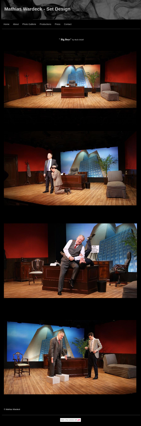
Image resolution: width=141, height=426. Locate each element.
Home (6, 24)
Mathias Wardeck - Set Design (37, 8)
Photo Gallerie (29, 24)
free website (70, 420)
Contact (67, 24)
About (16, 24)
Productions (45, 24)
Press (57, 24)
